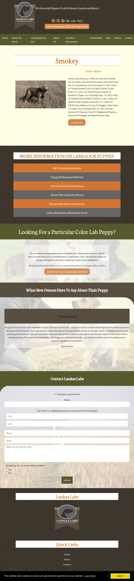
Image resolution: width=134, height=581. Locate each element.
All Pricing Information (67, 168)
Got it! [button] (120, 576)
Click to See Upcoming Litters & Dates (67, 271)
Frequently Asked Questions (67, 204)
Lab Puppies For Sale (38, 39)
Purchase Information (72, 39)
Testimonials (96, 37)
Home (5, 37)
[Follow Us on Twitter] (58, 21)
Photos (117, 37)
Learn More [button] (90, 576)
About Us (56, 39)
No (10, 473)
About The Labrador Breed (67, 195)
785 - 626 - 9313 (72, 21)
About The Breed (17, 39)
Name (67, 399)
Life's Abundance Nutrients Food (67, 212)
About (67, 559)
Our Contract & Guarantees (67, 186)
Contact (67, 564)
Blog (108, 37)
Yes (10, 469)
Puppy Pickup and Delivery (67, 177)
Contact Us (77, 122)
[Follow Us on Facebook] (53, 21)
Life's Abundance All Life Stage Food (67, 26)
